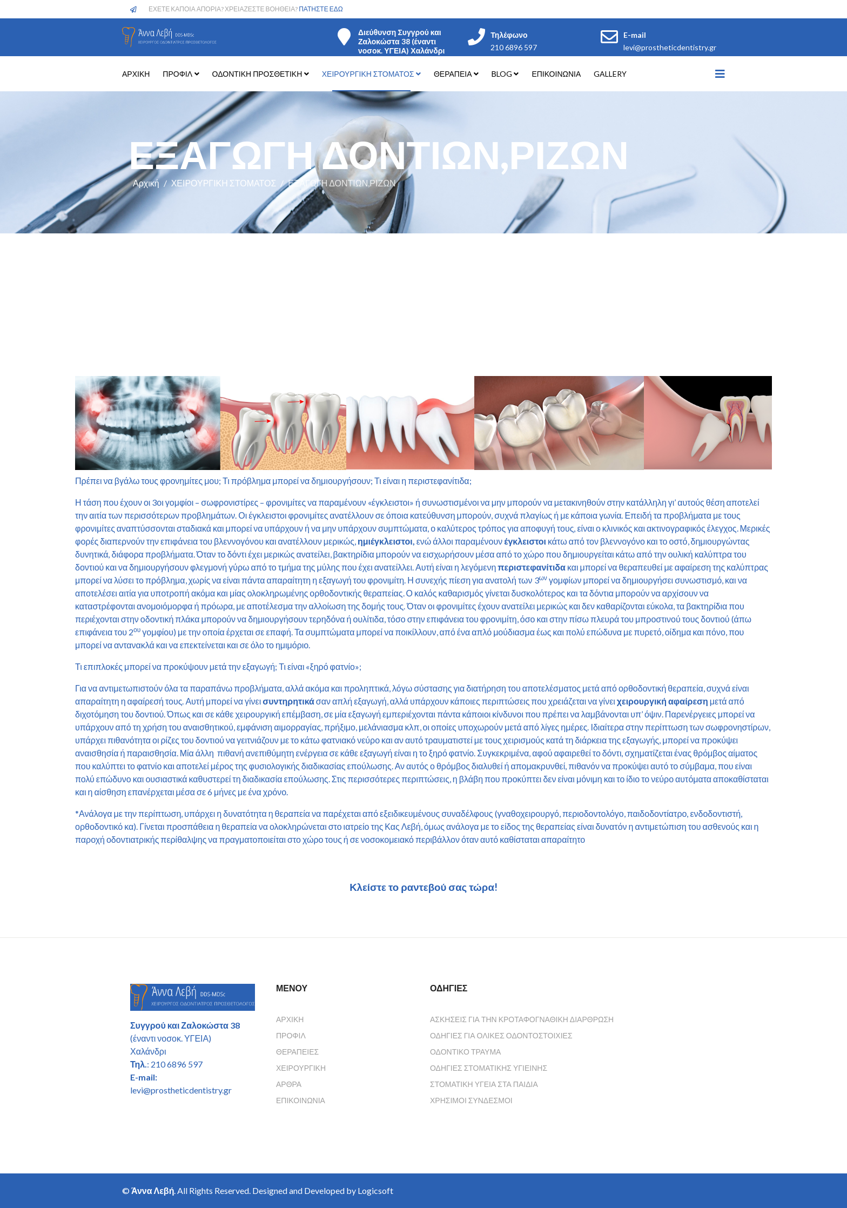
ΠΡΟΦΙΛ (177, 73)
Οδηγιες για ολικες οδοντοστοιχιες (501, 1035)
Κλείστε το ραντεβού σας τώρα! (423, 887)
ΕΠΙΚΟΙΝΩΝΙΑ (556, 73)
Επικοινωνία (300, 1100)
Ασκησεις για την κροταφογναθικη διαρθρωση (522, 1019)
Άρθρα (288, 1084)
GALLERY (610, 73)
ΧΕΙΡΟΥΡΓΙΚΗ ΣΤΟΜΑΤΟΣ (368, 73)
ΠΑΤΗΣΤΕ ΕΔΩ (321, 9)
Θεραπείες (297, 1051)
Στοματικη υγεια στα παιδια (484, 1084)
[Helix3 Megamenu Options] (720, 73)
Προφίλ (291, 1035)
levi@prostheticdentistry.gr (669, 47)
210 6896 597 (513, 47)
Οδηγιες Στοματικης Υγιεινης (488, 1067)
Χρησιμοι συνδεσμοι (471, 1100)
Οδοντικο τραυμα (465, 1051)
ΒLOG (502, 73)
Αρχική (146, 183)
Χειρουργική (301, 1067)
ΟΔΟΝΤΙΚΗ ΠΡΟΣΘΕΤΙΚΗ (257, 73)
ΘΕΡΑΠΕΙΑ (454, 73)
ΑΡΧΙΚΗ (136, 73)
